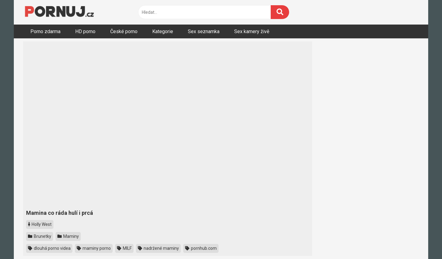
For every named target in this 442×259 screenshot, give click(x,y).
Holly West (40, 224)
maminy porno (94, 248)
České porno (124, 31)
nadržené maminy (158, 248)
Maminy (68, 236)
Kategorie (162, 31)
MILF (124, 248)
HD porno (85, 31)
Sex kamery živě (251, 31)
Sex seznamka (203, 31)
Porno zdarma (45, 31)
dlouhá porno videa (49, 248)
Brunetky (39, 236)
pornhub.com (201, 248)
